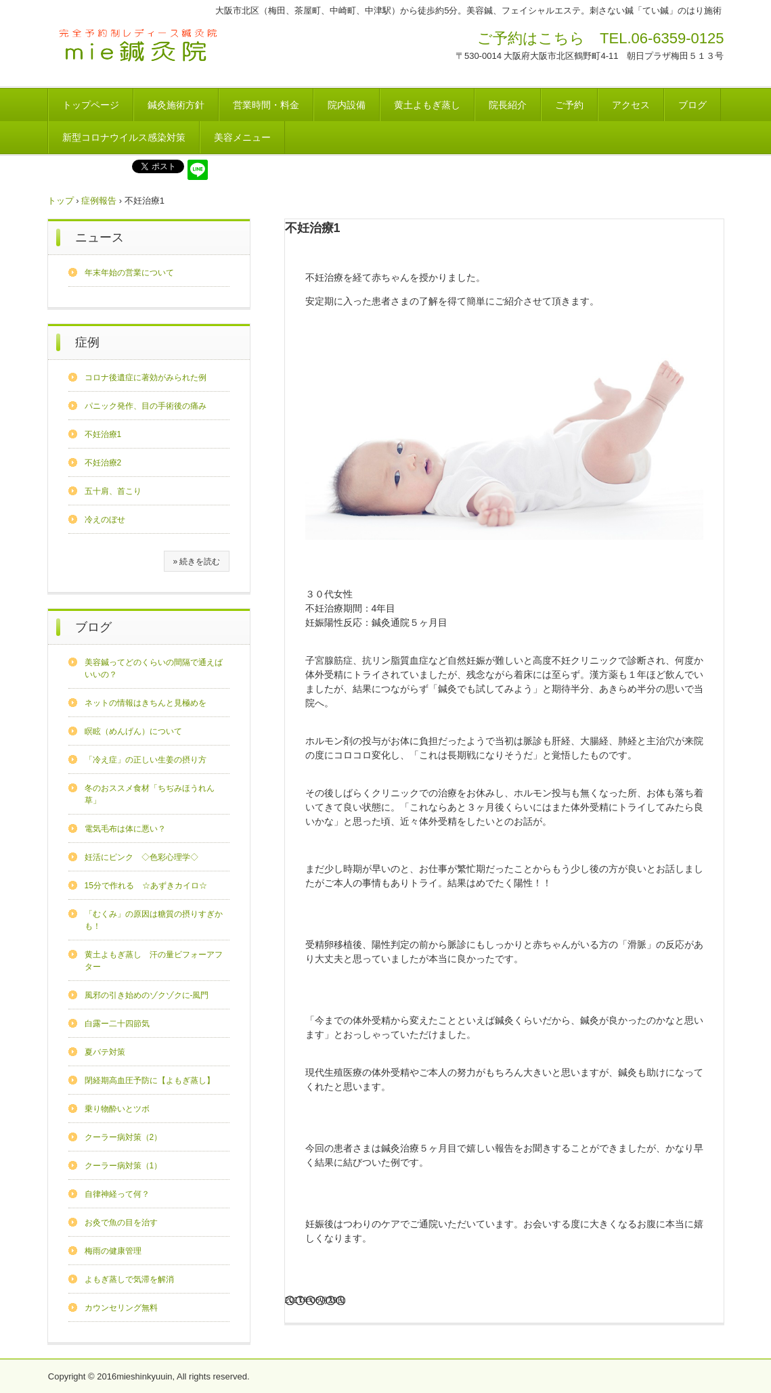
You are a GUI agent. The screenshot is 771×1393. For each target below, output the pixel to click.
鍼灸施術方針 (176, 104)
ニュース (99, 237)
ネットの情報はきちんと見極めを (145, 703)
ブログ (692, 104)
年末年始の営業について (129, 272)
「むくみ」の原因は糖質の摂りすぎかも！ (154, 920)
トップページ (90, 104)
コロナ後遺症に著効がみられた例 (145, 377)
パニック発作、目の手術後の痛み (145, 406)
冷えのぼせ (105, 519)
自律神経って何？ (117, 1194)
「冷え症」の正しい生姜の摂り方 (145, 759)
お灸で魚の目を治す (121, 1222)
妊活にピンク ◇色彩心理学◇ (141, 857)
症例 (87, 342)
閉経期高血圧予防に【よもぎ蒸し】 (150, 1080)
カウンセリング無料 (121, 1307)
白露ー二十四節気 (117, 1023)
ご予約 (569, 104)
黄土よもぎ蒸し (427, 104)
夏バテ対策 (105, 1052)
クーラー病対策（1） (123, 1165)
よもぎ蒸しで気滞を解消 (129, 1279)
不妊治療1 (103, 434)
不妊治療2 (103, 462)
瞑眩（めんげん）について (133, 731)
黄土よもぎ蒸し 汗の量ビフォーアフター (154, 961)
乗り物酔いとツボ (117, 1109)
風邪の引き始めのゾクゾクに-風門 (147, 995)
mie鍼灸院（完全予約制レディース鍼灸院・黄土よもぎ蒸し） (139, 46)
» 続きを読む (196, 561)
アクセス (631, 104)
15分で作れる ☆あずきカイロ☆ (146, 885)
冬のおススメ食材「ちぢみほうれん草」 (150, 794)
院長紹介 (508, 104)
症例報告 (98, 201)
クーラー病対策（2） (123, 1137)
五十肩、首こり (113, 491)
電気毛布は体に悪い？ (125, 828)
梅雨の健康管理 (113, 1251)
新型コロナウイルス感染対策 (123, 137)
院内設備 (347, 104)
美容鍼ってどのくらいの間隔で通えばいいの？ (154, 668)
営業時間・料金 (266, 104)
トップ (60, 201)
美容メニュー (242, 137)
